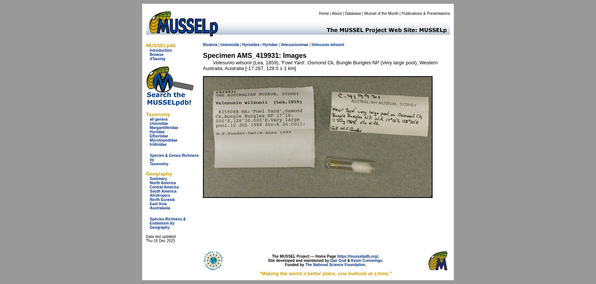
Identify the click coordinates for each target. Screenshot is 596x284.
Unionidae (159, 123)
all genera (159, 119)
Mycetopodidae (164, 140)
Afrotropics (160, 195)
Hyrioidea (251, 45)
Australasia (160, 208)
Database (353, 13)
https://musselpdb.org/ (357, 256)
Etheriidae (159, 136)
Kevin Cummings (366, 260)
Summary (158, 179)
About (337, 13)
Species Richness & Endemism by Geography (168, 223)
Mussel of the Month (382, 13)
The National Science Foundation (335, 265)
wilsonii (337, 45)
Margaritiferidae (164, 128)
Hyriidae (157, 132)
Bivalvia (210, 45)
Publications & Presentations (426, 13)
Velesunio (320, 45)
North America (163, 183)
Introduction (161, 50)
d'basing (157, 59)
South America (163, 191)
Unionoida (229, 45)
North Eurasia (162, 200)
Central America (164, 187)
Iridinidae (158, 144)
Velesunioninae (294, 45)
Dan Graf (338, 260)
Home (324, 13)
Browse (156, 55)
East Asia (158, 204)
